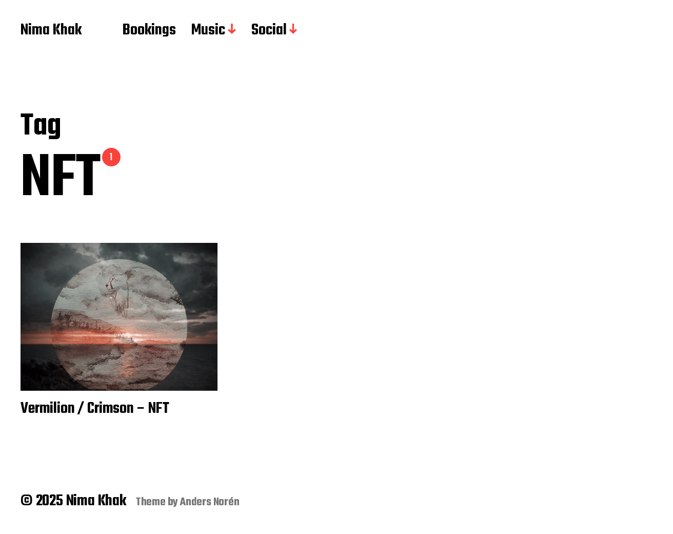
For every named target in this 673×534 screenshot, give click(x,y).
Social (269, 31)
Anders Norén (210, 502)
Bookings (149, 31)
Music (208, 31)
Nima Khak (51, 31)
